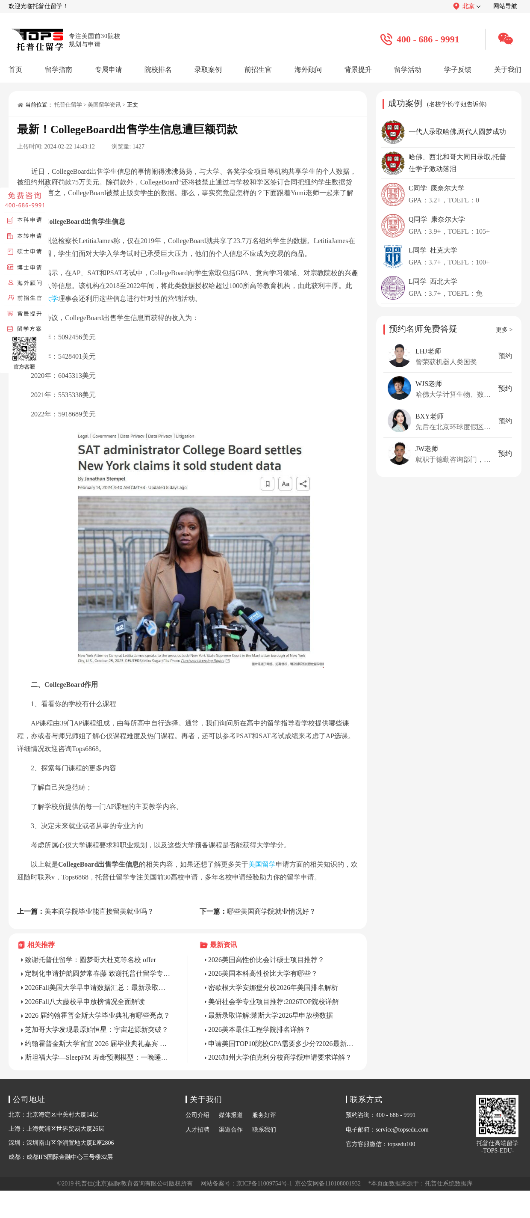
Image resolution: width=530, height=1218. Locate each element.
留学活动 (407, 69)
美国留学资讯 (104, 104)
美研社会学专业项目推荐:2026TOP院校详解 (273, 1001)
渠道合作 (231, 1129)
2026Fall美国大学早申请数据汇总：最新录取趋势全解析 (98, 987)
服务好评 (264, 1115)
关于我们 (507, 69)
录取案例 (208, 69)
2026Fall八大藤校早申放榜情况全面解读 (85, 1001)
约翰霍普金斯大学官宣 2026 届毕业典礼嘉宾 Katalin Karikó (98, 1043)
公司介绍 (197, 1115)
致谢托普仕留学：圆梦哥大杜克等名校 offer (90, 959)
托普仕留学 (68, 104)
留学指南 (58, 69)
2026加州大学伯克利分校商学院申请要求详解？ (280, 1057)
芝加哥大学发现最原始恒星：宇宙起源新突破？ (96, 1029)
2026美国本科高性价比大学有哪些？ (263, 973)
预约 (505, 355)
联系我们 (264, 1129)
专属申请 (108, 69)
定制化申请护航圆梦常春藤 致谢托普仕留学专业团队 (98, 973)
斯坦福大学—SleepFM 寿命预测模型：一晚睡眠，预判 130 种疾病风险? (98, 1057)
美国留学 (262, 864)
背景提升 (358, 69)
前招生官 (258, 69)
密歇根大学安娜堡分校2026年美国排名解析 (273, 987)
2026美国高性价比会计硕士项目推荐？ (266, 959)
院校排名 (158, 69)
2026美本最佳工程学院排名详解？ (259, 1029)
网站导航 (505, 6)
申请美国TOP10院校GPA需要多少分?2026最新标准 (281, 1043)
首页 (15, 69)
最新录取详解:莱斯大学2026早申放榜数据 (270, 1015)
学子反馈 (457, 69)
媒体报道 (231, 1115)
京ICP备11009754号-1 (264, 1183)
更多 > (504, 330)
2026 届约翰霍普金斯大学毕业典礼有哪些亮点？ (97, 1015)
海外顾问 (308, 69)
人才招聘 (197, 1129)
